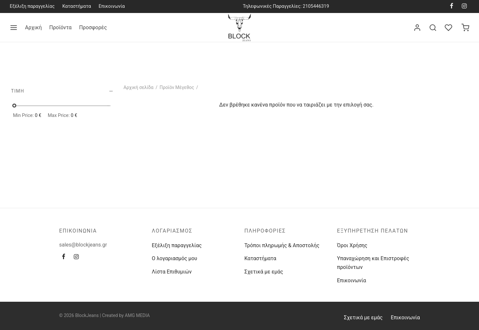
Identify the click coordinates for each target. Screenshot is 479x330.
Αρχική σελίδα (138, 87)
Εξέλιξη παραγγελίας (32, 6)
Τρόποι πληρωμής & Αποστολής (281, 245)
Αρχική (33, 27)
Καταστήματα (76, 6)
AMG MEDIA (137, 315)
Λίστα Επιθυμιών (172, 272)
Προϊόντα (60, 27)
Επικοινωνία (111, 6)
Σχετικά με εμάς (263, 272)
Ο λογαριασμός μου (174, 258)
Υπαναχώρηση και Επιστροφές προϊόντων (373, 262)
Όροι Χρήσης (352, 245)
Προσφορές (93, 27)
